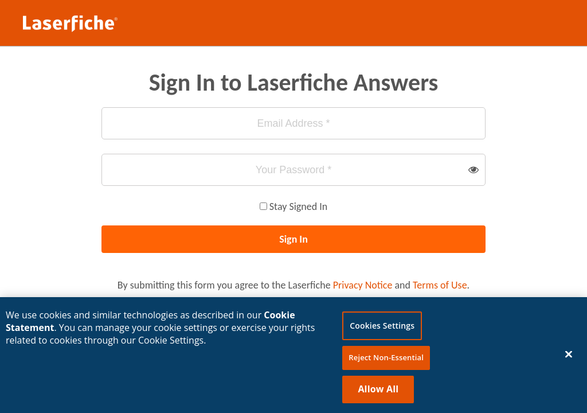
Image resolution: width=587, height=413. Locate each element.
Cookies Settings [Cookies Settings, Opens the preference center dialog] (382, 328)
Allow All (378, 391)
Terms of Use (440, 285)
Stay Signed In (298, 206)
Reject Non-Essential (386, 360)
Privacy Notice (363, 285)
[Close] (568, 356)
